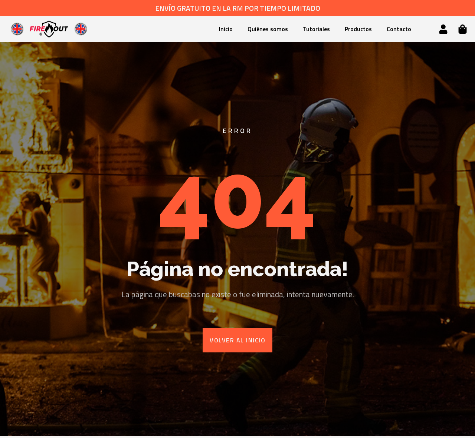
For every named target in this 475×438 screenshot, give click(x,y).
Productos (358, 28)
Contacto (399, 28)
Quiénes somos (268, 28)
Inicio (226, 28)
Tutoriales (316, 28)
